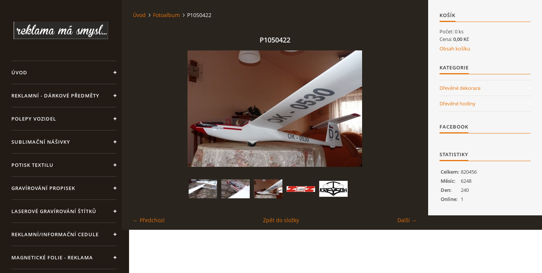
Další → (407, 220)
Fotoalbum (166, 15)
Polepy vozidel (33, 118)
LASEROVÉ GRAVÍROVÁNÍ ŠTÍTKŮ (53, 211)
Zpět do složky (281, 220)
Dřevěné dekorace (460, 88)
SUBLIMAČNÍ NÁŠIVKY (40, 141)
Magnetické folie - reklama (52, 257)
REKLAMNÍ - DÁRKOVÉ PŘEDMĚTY (55, 95)
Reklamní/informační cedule (55, 234)
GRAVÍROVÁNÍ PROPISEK (43, 188)
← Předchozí (149, 220)
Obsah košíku (455, 48)
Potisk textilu (32, 165)
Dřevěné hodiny (458, 103)
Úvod (19, 72)
